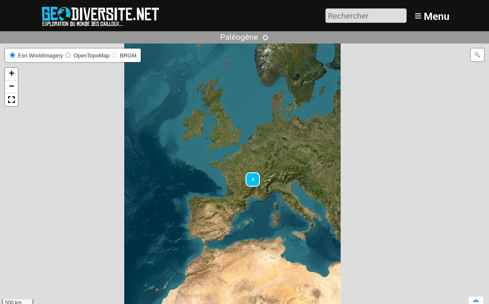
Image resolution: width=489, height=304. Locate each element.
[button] (248, 175)
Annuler (265, 37)
